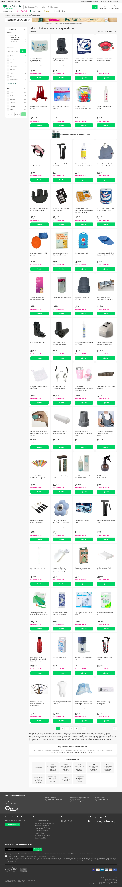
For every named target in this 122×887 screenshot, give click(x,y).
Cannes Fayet (91, 750)
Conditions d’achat (111, 881)
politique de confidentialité (21, 856)
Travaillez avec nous (42, 826)
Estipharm (69, 750)
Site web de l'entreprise (43, 835)
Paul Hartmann (61, 752)
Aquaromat (56, 750)
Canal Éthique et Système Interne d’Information (103, 884)
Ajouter (39, 78)
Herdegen (48, 750)
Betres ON (70, 752)
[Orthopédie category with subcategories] (16, 33)
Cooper (53, 752)
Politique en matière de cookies (108, 882)
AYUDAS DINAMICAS (37, 750)
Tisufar (77, 752)
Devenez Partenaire (41, 831)
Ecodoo (75, 750)
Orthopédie (17, 15)
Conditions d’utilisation (110, 879)
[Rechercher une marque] (13, 51)
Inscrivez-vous (37, 849)
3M (94, 752)
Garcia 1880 (100, 750)
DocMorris (10, 15)
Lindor (90, 752)
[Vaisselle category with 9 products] (18, 41)
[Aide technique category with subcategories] (17, 35)
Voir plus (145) (12, 83)
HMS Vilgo (109, 750)
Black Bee (83, 752)
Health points (39, 833)
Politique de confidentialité (109, 878)
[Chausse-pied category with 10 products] (18, 39)
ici (17, 861)
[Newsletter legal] (6, 856)
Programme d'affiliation (43, 828)
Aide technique (26, 15)
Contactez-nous (13, 825)
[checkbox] (16, 56)
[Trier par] (110, 32)
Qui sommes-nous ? (42, 821)
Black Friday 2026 (40, 838)
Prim (62, 750)
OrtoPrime (82, 750)
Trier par (100, 32)
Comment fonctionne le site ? (45, 823)
